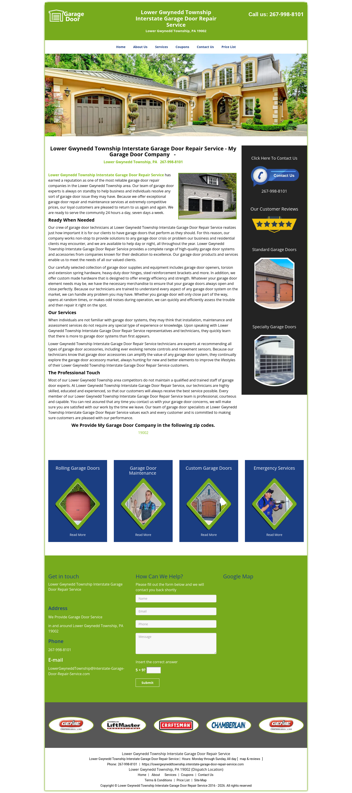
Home (120, 47)
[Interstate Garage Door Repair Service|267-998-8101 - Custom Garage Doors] (209, 471)
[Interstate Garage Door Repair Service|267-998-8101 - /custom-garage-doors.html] (208, 504)
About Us (140, 47)
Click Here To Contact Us (274, 158)
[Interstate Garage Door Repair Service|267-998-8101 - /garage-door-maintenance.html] (143, 504)
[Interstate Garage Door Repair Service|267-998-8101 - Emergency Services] (274, 471)
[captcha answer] (153, 670)
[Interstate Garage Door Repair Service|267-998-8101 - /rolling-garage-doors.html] (77, 504)
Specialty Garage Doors (274, 326)
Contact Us (205, 47)
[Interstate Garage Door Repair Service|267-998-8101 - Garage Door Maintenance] (143, 471)
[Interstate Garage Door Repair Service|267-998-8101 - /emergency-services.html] (274, 504)
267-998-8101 (286, 14)
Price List (229, 47)
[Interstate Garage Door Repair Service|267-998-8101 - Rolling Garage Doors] (78, 471)
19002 (143, 432)
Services (161, 47)
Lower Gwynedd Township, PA (130, 161)
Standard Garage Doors (274, 249)
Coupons (182, 47)
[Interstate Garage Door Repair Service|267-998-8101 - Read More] (78, 535)
